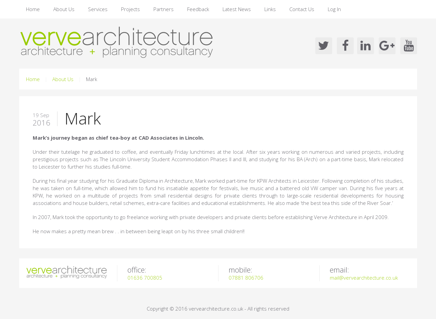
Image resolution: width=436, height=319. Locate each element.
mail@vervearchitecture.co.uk (364, 277)
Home (33, 9)
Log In (334, 9)
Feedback (198, 9)
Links (270, 9)
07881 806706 (246, 277)
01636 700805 (144, 277)
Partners (163, 9)
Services (98, 9)
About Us (64, 9)
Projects (130, 9)
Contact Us (301, 9)
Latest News (237, 9)
